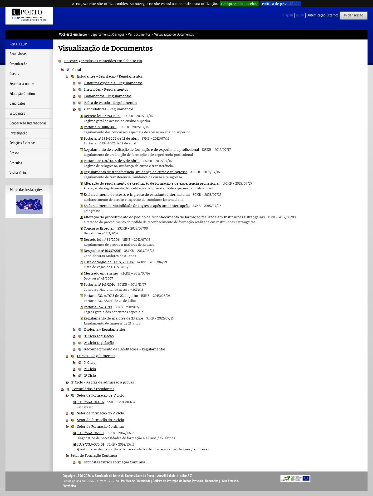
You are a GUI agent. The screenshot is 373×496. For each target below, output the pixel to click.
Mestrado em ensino (101, 273)
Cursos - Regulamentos (96, 355)
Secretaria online (22, 83)
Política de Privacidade (135, 481)
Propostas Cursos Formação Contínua (114, 462)
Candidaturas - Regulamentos (108, 109)
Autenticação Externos (323, 15)
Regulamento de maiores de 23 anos (113, 318)
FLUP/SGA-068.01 (90, 432)
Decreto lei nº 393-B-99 (102, 115)
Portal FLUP (18, 44)
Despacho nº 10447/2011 (102, 250)
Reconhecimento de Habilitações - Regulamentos (125, 349)
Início (83, 34)
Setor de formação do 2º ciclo (100, 413)
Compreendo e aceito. (239, 3)
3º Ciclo (90, 375)
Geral (76, 69)
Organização (18, 64)
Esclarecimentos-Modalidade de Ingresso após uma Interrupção (137, 205)
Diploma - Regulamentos (105, 329)
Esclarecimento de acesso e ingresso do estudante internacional (137, 194)
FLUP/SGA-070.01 (90, 444)
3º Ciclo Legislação (99, 336)
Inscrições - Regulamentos (106, 89)
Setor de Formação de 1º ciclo (100, 395)
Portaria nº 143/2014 (99, 284)
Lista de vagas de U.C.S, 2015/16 (109, 262)
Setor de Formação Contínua (100, 426)
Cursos (14, 73)
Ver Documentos (139, 34)
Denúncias (211, 481)
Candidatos (17, 103)
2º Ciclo (90, 368)
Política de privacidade (280, 3)
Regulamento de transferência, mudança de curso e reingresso (135, 171)
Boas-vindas (18, 54)
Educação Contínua (23, 93)
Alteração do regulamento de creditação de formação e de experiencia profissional (152, 183)
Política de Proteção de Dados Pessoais (178, 481)
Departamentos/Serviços (107, 34)
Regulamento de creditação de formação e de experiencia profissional (141, 149)
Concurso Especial (99, 228)
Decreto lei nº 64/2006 (102, 239)
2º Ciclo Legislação (99, 342)
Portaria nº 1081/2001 (100, 126)
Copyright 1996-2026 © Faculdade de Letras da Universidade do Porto (109, 476)
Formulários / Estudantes (93, 388)
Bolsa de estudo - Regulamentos (110, 102)
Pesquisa (16, 163)
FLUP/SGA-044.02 (90, 401)
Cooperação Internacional (28, 123)
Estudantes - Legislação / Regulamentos (110, 76)
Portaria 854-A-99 (98, 306)
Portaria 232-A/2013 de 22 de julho (111, 295)
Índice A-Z (185, 476)
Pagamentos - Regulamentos (108, 95)
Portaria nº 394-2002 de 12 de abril (111, 138)
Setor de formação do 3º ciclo (100, 419)
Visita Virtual (19, 172)
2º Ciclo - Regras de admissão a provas (102, 382)
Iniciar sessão (353, 15)
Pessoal (15, 153)
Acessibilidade (166, 476)
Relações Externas (22, 143)
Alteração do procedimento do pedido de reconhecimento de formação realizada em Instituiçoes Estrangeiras (174, 217)
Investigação (18, 133)
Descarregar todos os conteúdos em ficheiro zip (103, 60)
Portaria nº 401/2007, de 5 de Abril (112, 160)
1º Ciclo (89, 362)
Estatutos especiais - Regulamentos (113, 82)
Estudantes (17, 113)
